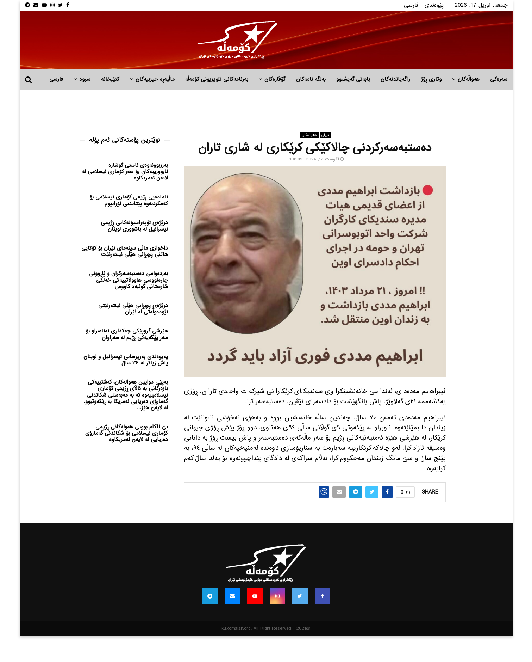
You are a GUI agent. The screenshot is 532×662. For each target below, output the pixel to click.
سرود (84, 79)
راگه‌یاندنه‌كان (395, 79)
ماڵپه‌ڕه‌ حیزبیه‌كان (155, 79)
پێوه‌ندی (434, 5)
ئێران (325, 135)
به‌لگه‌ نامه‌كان (311, 79)
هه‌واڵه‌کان (469, 79)
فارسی (411, 5)
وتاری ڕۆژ (431, 79)
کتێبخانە (110, 79)
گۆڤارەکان (275, 79)
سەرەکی (498, 79)
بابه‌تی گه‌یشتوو (353, 79)
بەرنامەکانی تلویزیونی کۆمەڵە (216, 79)
